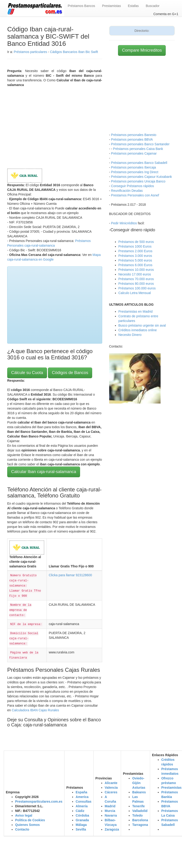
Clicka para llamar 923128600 (70, 575)
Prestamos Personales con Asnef (135, 195)
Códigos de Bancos (70, 372)
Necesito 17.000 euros (134, 274)
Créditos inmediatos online (137, 330)
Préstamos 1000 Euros (135, 246)
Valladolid (139, 811)
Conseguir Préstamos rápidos (132, 186)
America (82, 797)
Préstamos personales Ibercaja (133, 167)
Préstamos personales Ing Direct (134, 172)
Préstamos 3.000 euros (135, 256)
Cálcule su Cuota (27, 372)
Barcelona (140, 820)
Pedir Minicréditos (124, 223)
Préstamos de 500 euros (136, 242)
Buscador (152, 6)
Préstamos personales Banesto (133, 135)
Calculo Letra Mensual (134, 293)
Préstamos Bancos (81, 6)
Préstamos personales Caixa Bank (138, 149)
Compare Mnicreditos (142, 50)
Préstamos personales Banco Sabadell (139, 163)
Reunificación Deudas (127, 190)
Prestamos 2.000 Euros (135, 251)
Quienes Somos (27, 825)
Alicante (111, 783)
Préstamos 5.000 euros (135, 260)
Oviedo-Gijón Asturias (138, 782)
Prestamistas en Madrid (135, 311)
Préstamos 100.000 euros (137, 288)
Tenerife (138, 806)
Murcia (110, 811)
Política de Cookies (30, 820)
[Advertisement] (54, 126)
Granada (82, 820)
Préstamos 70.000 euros (136, 279)
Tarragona (140, 825)
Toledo (137, 815)
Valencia (111, 787)
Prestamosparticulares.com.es (38, 801)
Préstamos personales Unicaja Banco (138, 181)
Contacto (22, 829)
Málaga (81, 825)
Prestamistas (111, 6)
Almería (82, 806)
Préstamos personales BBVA (132, 139)
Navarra (111, 815)
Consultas (83, 801)
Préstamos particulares (30, 52)
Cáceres (111, 792)
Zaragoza (112, 829)
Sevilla (81, 829)
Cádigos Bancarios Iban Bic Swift (74, 52)
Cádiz (80, 811)
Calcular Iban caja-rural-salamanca (43, 471)
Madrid (110, 806)
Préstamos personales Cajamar (134, 153)
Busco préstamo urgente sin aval (142, 325)
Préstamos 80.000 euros (136, 283)
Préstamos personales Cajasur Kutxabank (141, 177)
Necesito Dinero (130, 335)
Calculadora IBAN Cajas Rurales (35, 710)
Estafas (133, 6)
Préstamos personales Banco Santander (140, 144)
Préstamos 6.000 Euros (135, 265)
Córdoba (82, 815)
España (81, 792)
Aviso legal (23, 815)
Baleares (139, 792)
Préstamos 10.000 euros (136, 270)
